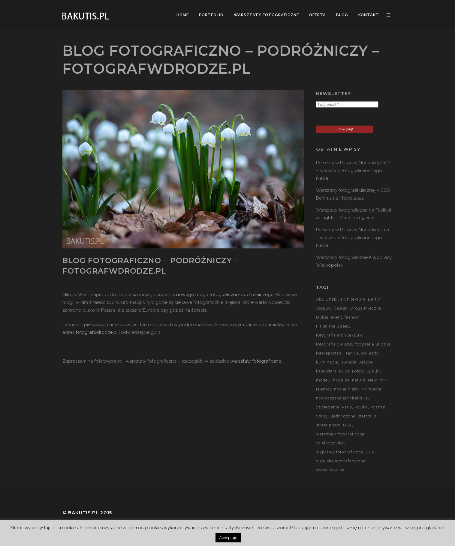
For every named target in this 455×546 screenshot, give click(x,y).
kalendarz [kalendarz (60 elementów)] (326, 371)
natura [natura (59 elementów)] (359, 380)
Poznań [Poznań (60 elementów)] (378, 407)
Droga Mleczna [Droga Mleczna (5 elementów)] (365, 308)
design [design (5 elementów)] (341, 308)
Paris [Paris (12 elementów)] (347, 407)
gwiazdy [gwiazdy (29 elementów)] (369, 353)
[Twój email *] (347, 104)
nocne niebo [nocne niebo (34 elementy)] (346, 389)
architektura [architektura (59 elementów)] (353, 299)
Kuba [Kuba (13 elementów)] (344, 371)
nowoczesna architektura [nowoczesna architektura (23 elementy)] (342, 398)
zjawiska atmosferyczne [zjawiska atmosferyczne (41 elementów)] (341, 461)
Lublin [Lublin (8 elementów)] (373, 371)
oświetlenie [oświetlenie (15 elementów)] (327, 407)
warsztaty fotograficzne (256, 361)
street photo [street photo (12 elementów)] (328, 425)
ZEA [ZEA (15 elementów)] (370, 452)
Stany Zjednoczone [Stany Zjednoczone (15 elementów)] (336, 416)
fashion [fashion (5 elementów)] (352, 317)
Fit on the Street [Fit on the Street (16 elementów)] (332, 326)
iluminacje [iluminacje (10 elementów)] (327, 362)
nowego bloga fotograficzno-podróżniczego (225, 294)
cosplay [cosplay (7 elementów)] (324, 308)
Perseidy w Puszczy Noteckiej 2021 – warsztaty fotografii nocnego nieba (352, 237)
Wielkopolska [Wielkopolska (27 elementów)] (330, 443)
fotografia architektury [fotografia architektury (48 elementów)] (339, 335)
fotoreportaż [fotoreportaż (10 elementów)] (328, 353)
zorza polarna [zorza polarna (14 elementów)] (330, 470)
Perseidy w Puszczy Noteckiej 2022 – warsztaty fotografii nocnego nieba (353, 170)
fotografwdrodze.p (96, 332)
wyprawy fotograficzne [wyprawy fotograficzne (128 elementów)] (339, 452)
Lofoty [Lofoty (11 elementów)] (358, 371)
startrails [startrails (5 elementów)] (367, 416)
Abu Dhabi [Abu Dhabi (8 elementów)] (327, 299)
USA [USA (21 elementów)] (347, 425)
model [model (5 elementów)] (322, 380)
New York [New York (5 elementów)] (378, 380)
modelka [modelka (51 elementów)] (341, 380)
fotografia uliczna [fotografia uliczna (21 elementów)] (372, 344)
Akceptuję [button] (228, 538)
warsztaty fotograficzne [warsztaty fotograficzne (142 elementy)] (340, 434)
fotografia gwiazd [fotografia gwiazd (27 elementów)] (334, 344)
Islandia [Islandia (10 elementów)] (348, 362)
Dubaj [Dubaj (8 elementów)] (322, 317)
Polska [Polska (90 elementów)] (361, 407)
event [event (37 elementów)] (336, 317)
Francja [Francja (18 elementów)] (351, 353)
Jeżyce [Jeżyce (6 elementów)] (366, 362)
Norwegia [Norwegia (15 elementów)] (371, 389)
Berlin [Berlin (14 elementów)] (374, 299)
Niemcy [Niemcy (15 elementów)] (324, 389)
